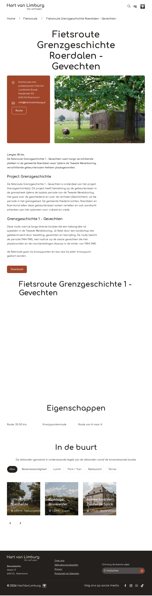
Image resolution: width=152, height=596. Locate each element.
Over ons (59, 561)
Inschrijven (142, 571)
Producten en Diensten (66, 574)
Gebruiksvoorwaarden (66, 565)
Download (17, 269)
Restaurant (95, 469)
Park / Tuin (74, 469)
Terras (112, 469)
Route (19, 110)
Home (11, 18)
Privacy (58, 570)
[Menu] (135, 6)
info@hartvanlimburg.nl (31, 102)
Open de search (129, 6)
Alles (12, 469)
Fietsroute (30, 18)
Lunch (57, 469)
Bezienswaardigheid (34, 469)
